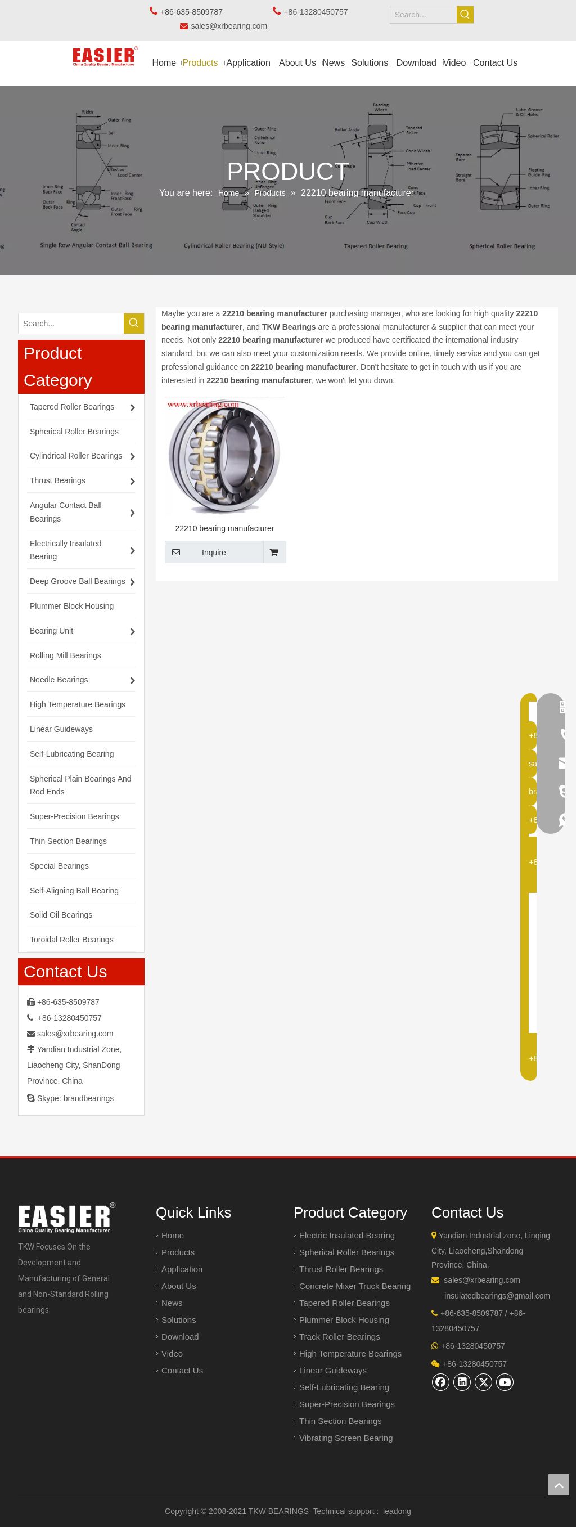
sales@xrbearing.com (232, 25)
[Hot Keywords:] (465, 14)
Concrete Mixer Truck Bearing (355, 1286)
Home (172, 1235)
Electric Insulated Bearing (347, 1235)
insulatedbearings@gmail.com (497, 1295)
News (172, 1303)
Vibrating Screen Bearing (346, 1438)
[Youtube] (505, 1382)
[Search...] (423, 14)
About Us (178, 1286)
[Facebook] (441, 1382)
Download (180, 1336)
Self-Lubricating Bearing (344, 1387)
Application (181, 1269)
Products (178, 1252)
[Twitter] (484, 1382)
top (558, 1484)
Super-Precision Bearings (347, 1404)
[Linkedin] (462, 1382)
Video (172, 1353)
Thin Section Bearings (340, 1421)
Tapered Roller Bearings (344, 1303)
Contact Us (182, 1370)
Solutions (178, 1319)
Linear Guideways (333, 1370)
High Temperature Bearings (350, 1353)
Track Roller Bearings (339, 1336)
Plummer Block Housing (344, 1319)
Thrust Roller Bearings (341, 1269)
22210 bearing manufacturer (225, 528)
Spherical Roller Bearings (346, 1252)
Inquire (195, 552)
